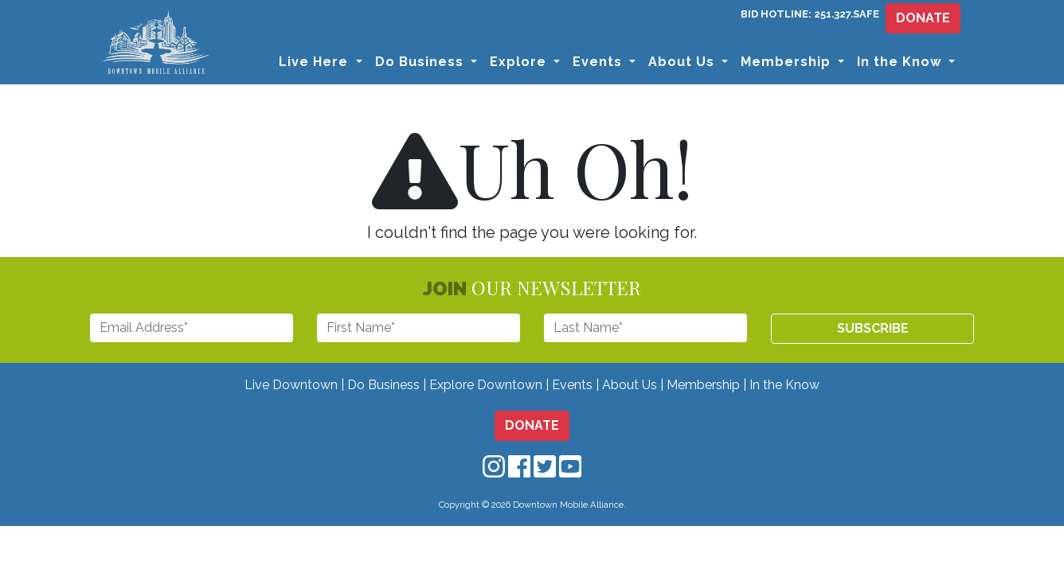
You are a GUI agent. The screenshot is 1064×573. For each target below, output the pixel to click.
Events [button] (599, 61)
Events (572, 384)
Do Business (383, 384)
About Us (629, 384)
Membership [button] (788, 61)
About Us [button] (683, 61)
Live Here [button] (315, 61)
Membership (703, 384)
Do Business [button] (421, 61)
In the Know (784, 384)
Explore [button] (520, 61)
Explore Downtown (485, 384)
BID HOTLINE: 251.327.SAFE (810, 14)
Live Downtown (291, 384)
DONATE (923, 17)
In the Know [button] (901, 61)
